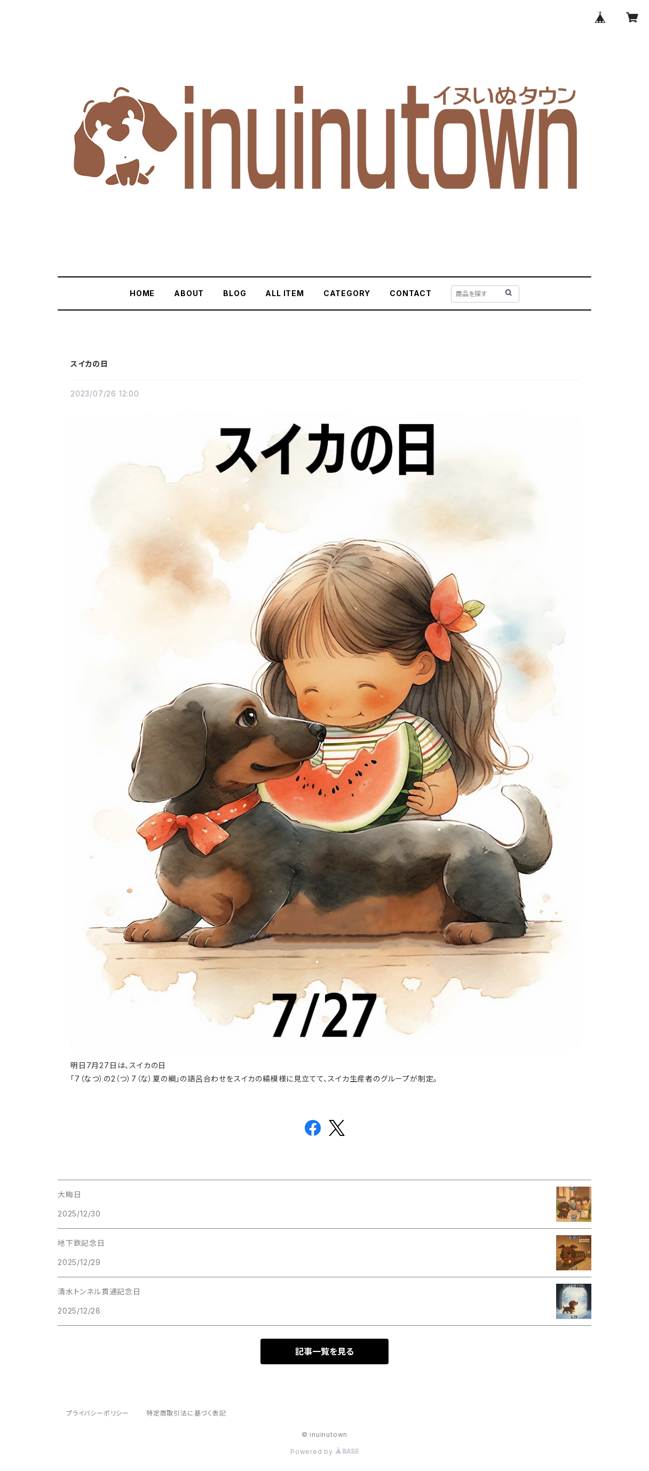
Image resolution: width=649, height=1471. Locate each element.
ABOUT (189, 293)
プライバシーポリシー (97, 1413)
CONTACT (411, 293)
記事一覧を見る (324, 1351)
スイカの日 (89, 363)
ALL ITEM (284, 293)
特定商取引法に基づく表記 (186, 1413)
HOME (142, 293)
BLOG (234, 293)
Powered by (324, 1452)
